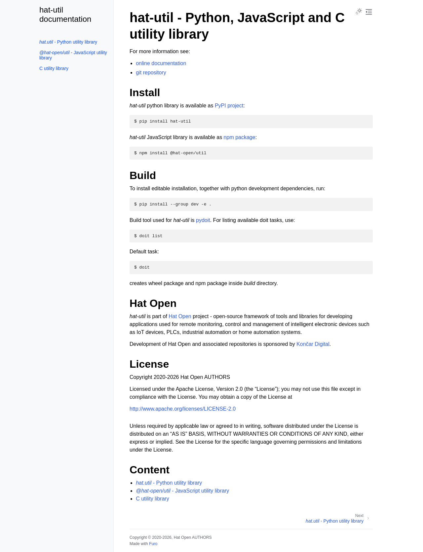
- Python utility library (68, 42)
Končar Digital (312, 344)
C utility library (53, 68)
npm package (239, 137)
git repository (151, 72)
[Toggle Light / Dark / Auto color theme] (359, 12)
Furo (153, 543)
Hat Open (180, 316)
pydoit (203, 220)
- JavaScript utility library (73, 55)
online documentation (161, 63)
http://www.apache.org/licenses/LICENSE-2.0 (183, 409)
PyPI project (229, 105)
